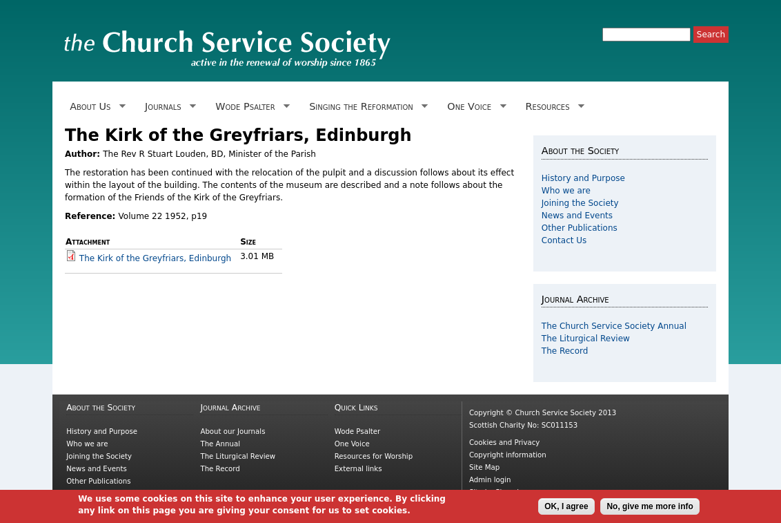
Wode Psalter (250, 107)
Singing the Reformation (366, 107)
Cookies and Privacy (504, 442)
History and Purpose (583, 178)
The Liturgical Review (586, 338)
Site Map (484, 467)
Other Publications (579, 228)
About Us (95, 107)
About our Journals (232, 431)
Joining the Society (580, 203)
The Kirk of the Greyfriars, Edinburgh (155, 258)
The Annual (220, 444)
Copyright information (507, 455)
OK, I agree (566, 509)
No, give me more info (649, 509)
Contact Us (564, 240)
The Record (565, 351)
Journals (168, 107)
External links (358, 469)
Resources (552, 107)
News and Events (577, 215)
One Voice (474, 107)
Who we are (566, 191)
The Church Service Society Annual (614, 326)
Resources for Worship (374, 456)
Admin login (490, 480)
